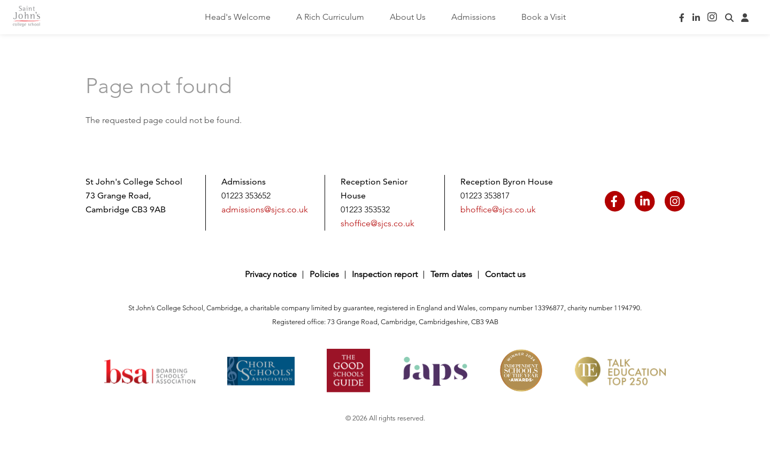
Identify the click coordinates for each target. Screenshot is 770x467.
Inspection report (385, 274)
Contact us (505, 274)
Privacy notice (271, 274)
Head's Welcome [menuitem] (238, 17)
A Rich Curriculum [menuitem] (330, 17)
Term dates (451, 274)
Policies (324, 274)
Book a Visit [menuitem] (543, 17)
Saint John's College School (36, 17)
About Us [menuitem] (408, 17)
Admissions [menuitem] (473, 17)
